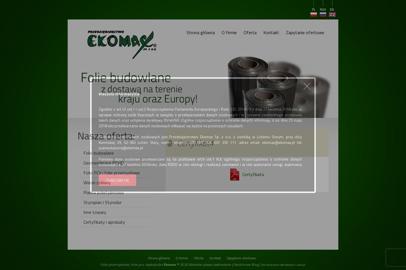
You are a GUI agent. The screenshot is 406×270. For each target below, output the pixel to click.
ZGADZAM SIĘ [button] (117, 180)
